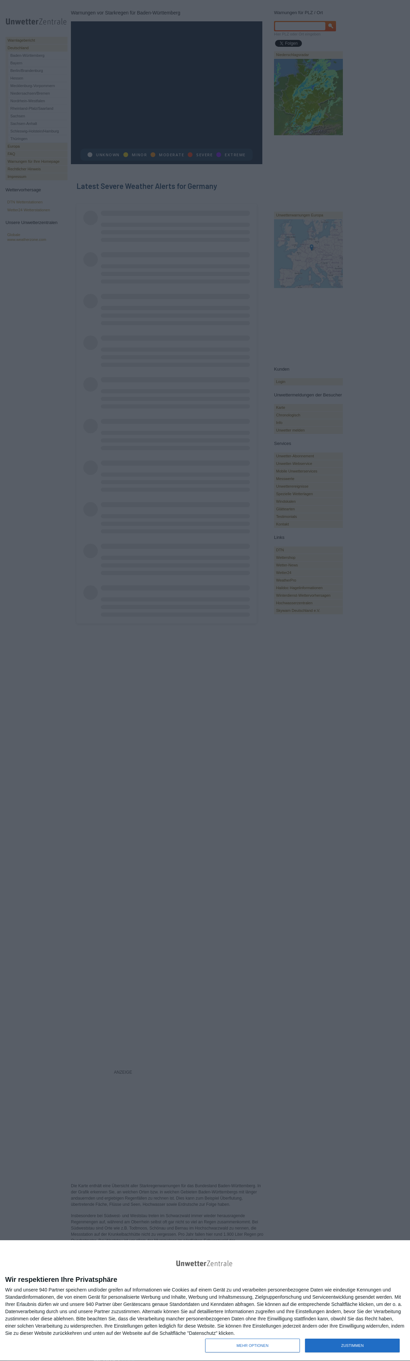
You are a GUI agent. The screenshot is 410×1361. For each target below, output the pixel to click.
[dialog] (205, 1301)
